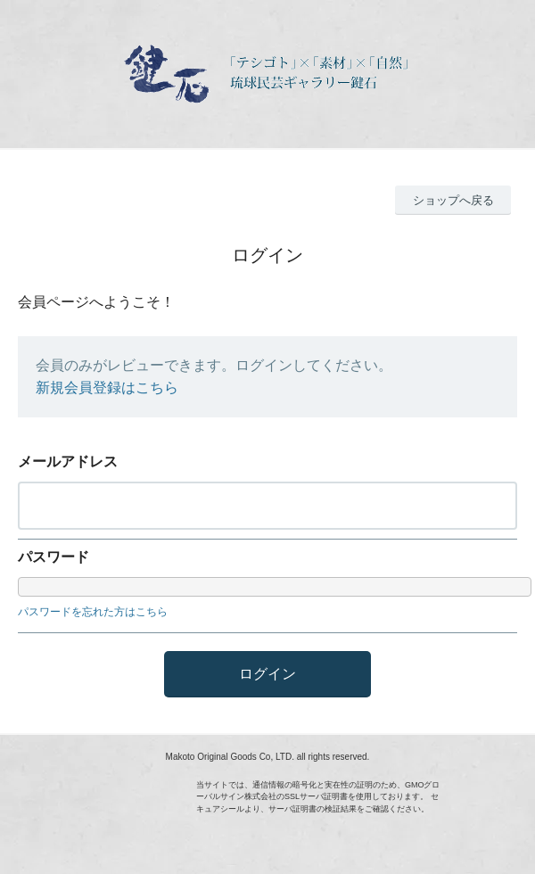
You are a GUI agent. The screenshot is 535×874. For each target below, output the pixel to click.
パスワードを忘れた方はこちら (93, 612)
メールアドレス (68, 461)
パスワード (53, 557)
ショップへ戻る (453, 200)
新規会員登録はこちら (107, 387)
